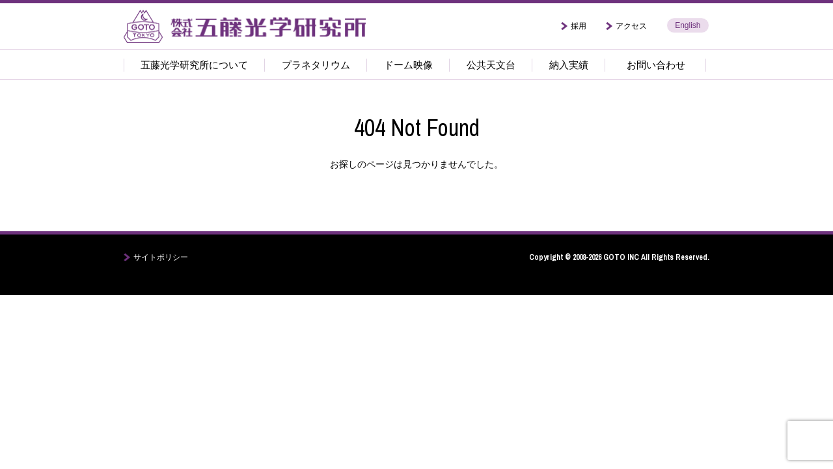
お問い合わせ (656, 64)
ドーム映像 (408, 64)
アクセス (631, 26)
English (687, 25)
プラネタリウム (316, 64)
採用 (578, 26)
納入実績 (568, 64)
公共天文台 (491, 64)
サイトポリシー (160, 257)
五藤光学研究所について (194, 64)
